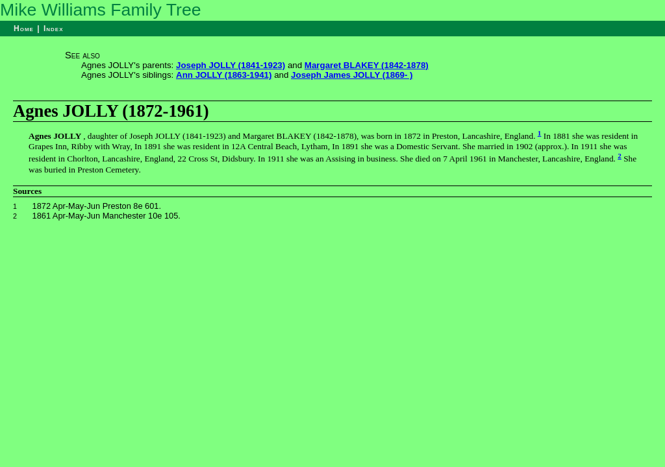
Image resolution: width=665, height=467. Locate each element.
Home (24, 28)
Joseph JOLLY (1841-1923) (230, 65)
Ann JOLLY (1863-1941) (223, 75)
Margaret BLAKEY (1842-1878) (367, 65)
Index (54, 28)
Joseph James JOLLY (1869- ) (351, 75)
